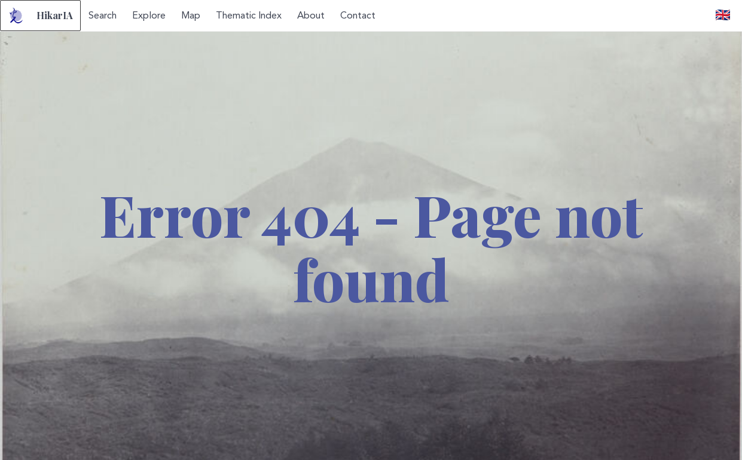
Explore (149, 15)
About (311, 15)
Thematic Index (249, 15)
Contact (357, 15)
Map (190, 15)
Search (102, 15)
